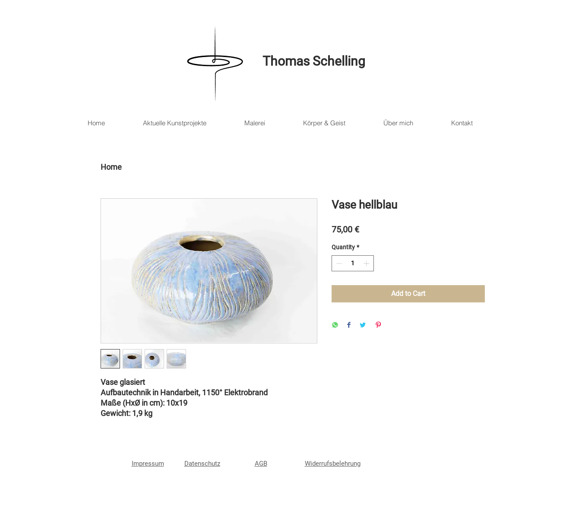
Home (111, 167)
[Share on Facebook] (349, 325)
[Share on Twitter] (362, 325)
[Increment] (367, 263)
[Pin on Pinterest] (378, 325)
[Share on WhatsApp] (335, 325)
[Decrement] (338, 263)
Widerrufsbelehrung (332, 463)
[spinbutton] (353, 263)
